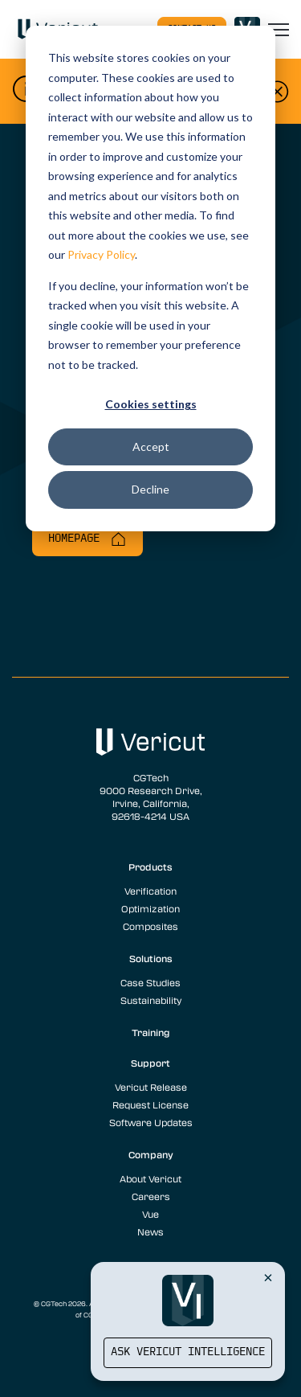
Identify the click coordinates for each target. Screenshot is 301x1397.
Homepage (87, 539)
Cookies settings (151, 404)
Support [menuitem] (150, 1062)
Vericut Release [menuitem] (151, 1086)
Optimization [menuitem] (150, 908)
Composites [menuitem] (150, 926)
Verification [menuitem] (150, 890)
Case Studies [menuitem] (150, 982)
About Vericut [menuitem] (150, 1178)
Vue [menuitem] (150, 1213)
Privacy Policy (101, 254)
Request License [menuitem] (150, 1104)
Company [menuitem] (150, 1154)
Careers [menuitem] (151, 1196)
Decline (150, 489)
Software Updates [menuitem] (151, 1122)
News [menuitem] (150, 1231)
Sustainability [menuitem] (150, 999)
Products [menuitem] (150, 866)
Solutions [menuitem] (151, 958)
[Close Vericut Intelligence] (268, 1277)
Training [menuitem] (151, 1032)
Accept (150, 446)
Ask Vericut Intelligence (188, 1352)
